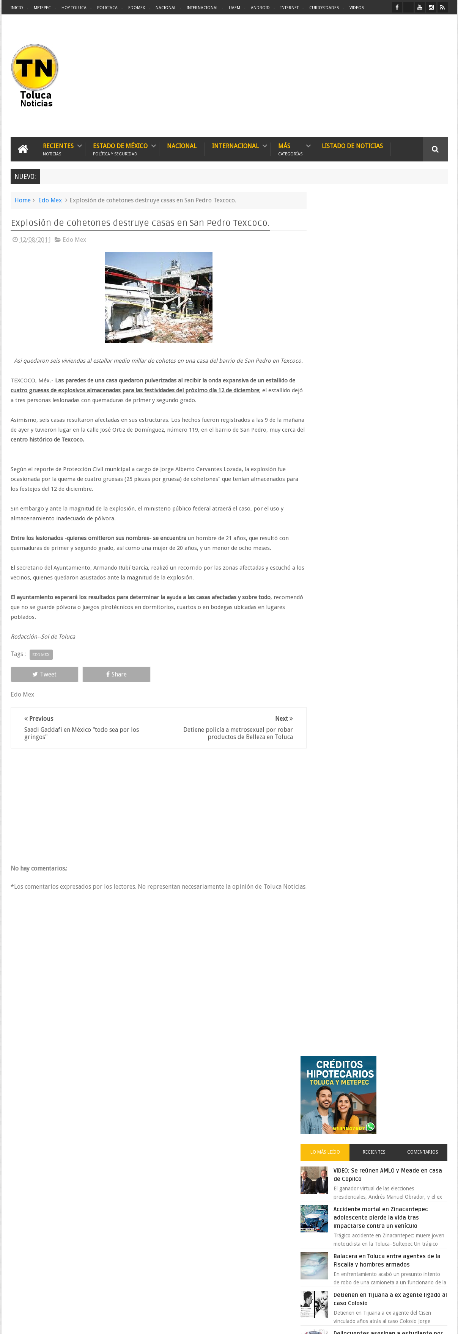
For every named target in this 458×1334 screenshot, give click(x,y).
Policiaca (107, 7)
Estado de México (120, 148)
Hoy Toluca (74, 7)
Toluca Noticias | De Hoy (107, 1322)
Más (290, 148)
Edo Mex (50, 200)
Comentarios (425, 293)
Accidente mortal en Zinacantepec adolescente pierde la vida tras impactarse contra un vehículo (396, 359)
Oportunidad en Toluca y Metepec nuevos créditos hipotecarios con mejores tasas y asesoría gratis (395, 577)
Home (22, 200)
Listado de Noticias (352, 145)
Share (96, 683)
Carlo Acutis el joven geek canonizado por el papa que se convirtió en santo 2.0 (391, 710)
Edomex (136, 7)
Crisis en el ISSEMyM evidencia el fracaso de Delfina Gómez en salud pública (396, 530)
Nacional (166, 7)
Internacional (202, 7)
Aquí (441, 1322)
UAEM (234, 7)
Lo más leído (338, 293)
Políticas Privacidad (382, 1322)
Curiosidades (324, 7)
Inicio (17, 7)
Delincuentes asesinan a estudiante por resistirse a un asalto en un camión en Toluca (390, 483)
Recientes (58, 148)
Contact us (428, 1092)
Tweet (38, 683)
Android (260, 7)
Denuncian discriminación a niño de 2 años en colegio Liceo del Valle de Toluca (241, 1280)
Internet (289, 7)
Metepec (42, 7)
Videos (356, 7)
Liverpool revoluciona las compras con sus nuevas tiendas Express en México (396, 624)
